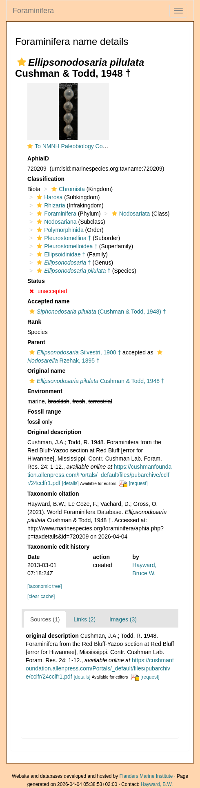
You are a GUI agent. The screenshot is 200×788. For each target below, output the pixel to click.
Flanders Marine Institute (146, 776)
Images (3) (123, 619)
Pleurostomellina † (63, 238)
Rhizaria (50, 205)
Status (36, 281)
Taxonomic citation (53, 493)
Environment (44, 391)
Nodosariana (55, 221)
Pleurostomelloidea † (66, 246)
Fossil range (44, 411)
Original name (46, 370)
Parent (36, 342)
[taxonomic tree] (44, 586)
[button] (21, 62)
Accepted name (48, 301)
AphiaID (38, 158)
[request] (138, 483)
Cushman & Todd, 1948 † (95, 381)
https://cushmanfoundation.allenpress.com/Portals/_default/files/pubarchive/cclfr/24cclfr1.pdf (99, 474)
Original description (54, 432)
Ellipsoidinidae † (60, 254)
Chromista (67, 189)
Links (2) (84, 619)
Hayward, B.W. (157, 784)
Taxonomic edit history (58, 546)
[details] (70, 483)
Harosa (48, 197)
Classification (45, 179)
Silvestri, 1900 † (74, 352)
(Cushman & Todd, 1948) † (96, 311)
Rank (34, 321)
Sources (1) (45, 619)
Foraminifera (33, 11)
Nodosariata (130, 213)
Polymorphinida (59, 230)
